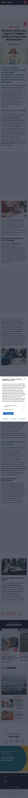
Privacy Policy (22, 418)
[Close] (25, 379)
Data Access (14, 418)
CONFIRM (8, 413)
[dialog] (14, 399)
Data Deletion (5, 418)
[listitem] (14, 406)
